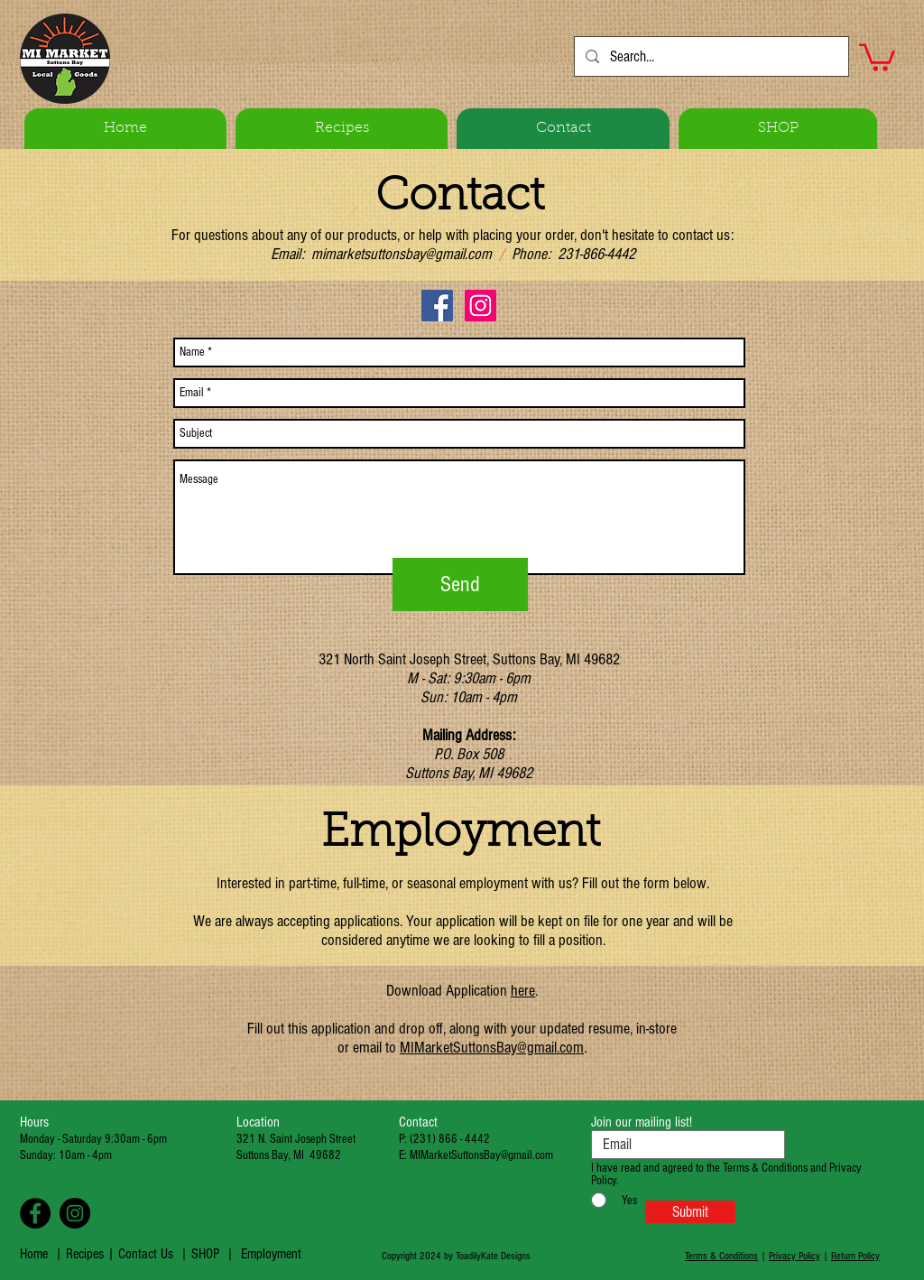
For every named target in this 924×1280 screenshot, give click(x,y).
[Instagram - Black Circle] (75, 1213)
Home (34, 1254)
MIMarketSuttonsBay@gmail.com (492, 1047)
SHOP (205, 1254)
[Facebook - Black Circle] (35, 1213)
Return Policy (855, 1256)
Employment (271, 1254)
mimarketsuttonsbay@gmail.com (401, 254)
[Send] (460, 584)
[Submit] (690, 1212)
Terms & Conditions (721, 1256)
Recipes (86, 1254)
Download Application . (462, 990)
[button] (877, 56)
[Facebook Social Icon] (437, 305)
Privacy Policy (794, 1256)
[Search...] (710, 56)
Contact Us (145, 1254)
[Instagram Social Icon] (480, 305)
